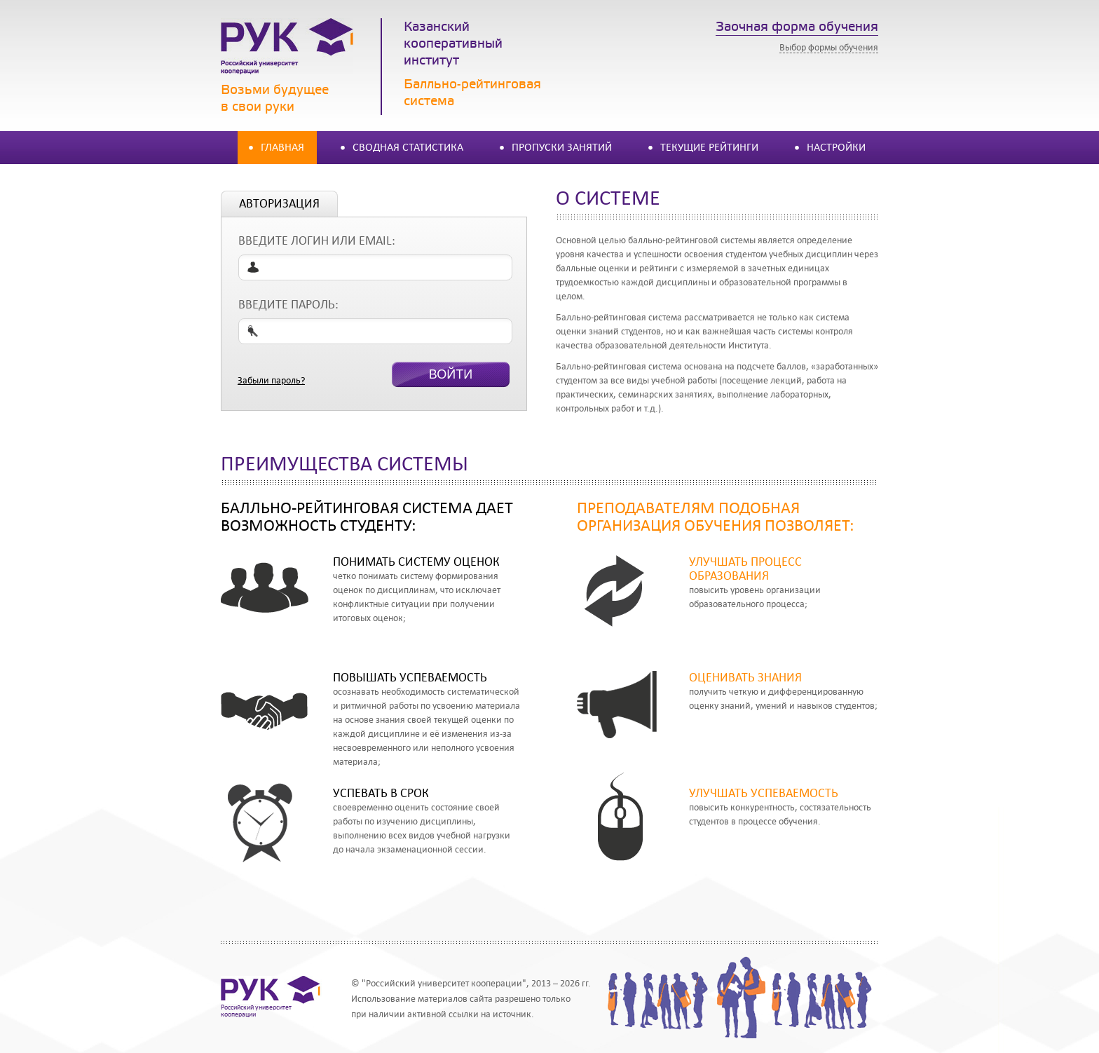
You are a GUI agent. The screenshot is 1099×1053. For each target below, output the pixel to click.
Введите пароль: (288, 304)
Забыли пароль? (271, 380)
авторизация (279, 203)
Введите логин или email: (316, 240)
